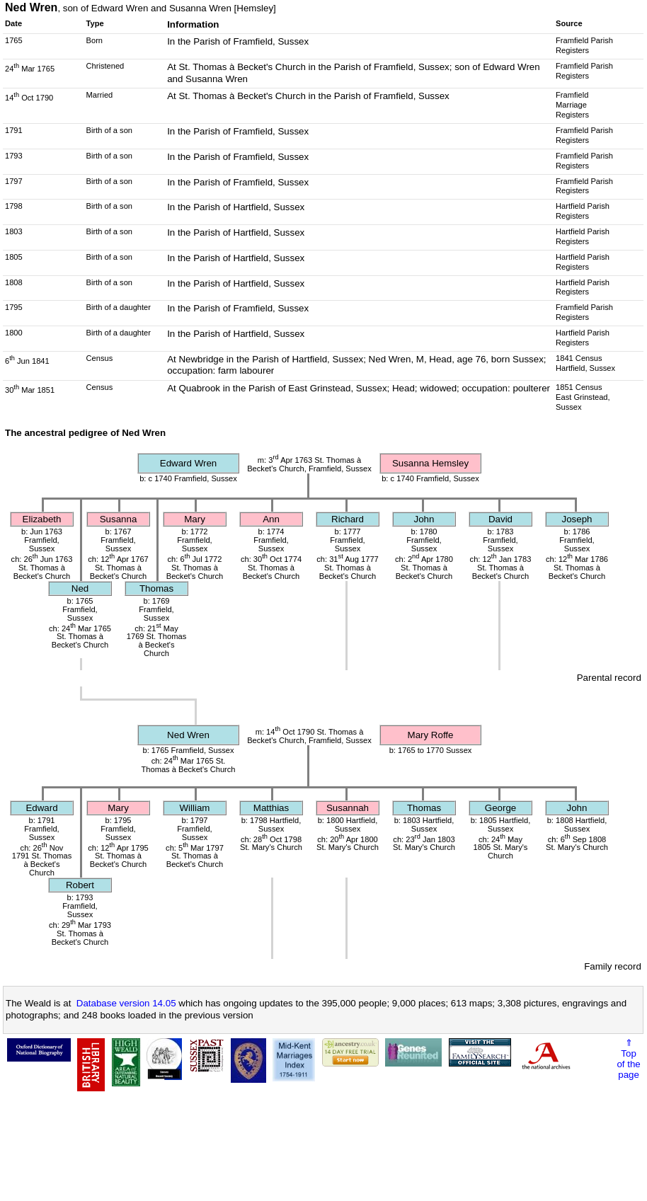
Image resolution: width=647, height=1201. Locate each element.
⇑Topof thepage (628, 1059)
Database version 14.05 (126, 1003)
